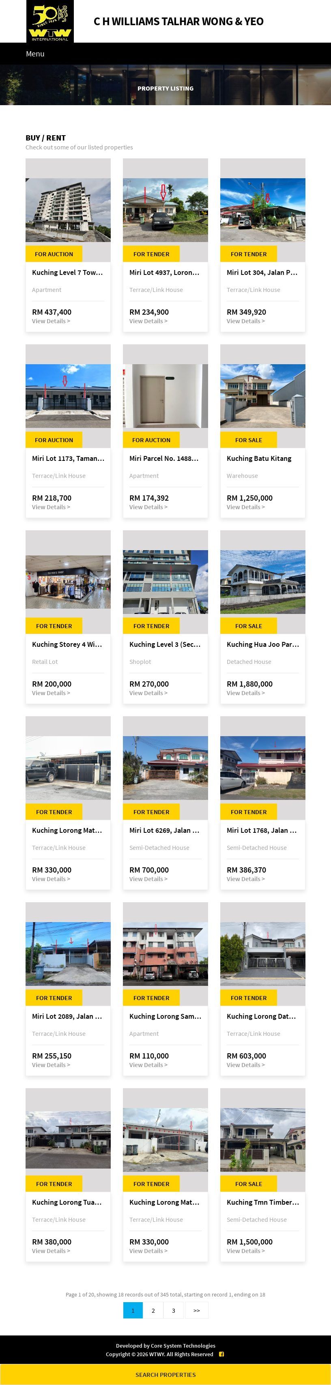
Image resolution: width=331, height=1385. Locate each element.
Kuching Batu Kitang (259, 458)
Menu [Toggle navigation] (35, 53)
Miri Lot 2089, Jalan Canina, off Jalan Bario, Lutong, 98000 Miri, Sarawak (68, 1016)
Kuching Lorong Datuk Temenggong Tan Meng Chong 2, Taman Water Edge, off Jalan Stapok (263, 1016)
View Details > (51, 321)
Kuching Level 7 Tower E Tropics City (68, 272)
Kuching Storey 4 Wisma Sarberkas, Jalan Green (68, 644)
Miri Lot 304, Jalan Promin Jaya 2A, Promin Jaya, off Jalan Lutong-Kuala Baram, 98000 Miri (263, 272)
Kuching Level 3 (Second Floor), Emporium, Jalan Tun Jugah (165, 644)
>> (196, 1310)
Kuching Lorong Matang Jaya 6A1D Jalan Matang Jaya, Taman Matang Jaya (165, 1202)
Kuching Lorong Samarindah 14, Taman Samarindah (165, 1016)
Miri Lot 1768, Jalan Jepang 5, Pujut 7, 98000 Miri (263, 830)
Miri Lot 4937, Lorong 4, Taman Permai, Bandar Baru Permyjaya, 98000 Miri (165, 272)
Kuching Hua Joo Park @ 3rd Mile (263, 644)
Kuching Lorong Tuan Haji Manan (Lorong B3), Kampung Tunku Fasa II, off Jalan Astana (68, 1202)
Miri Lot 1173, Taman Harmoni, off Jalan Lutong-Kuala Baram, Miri (68, 458)
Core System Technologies (183, 1345)
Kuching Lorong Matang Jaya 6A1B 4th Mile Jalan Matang (68, 830)
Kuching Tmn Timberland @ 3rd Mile (263, 1202)
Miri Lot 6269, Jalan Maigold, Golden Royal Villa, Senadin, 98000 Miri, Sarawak (165, 830)
